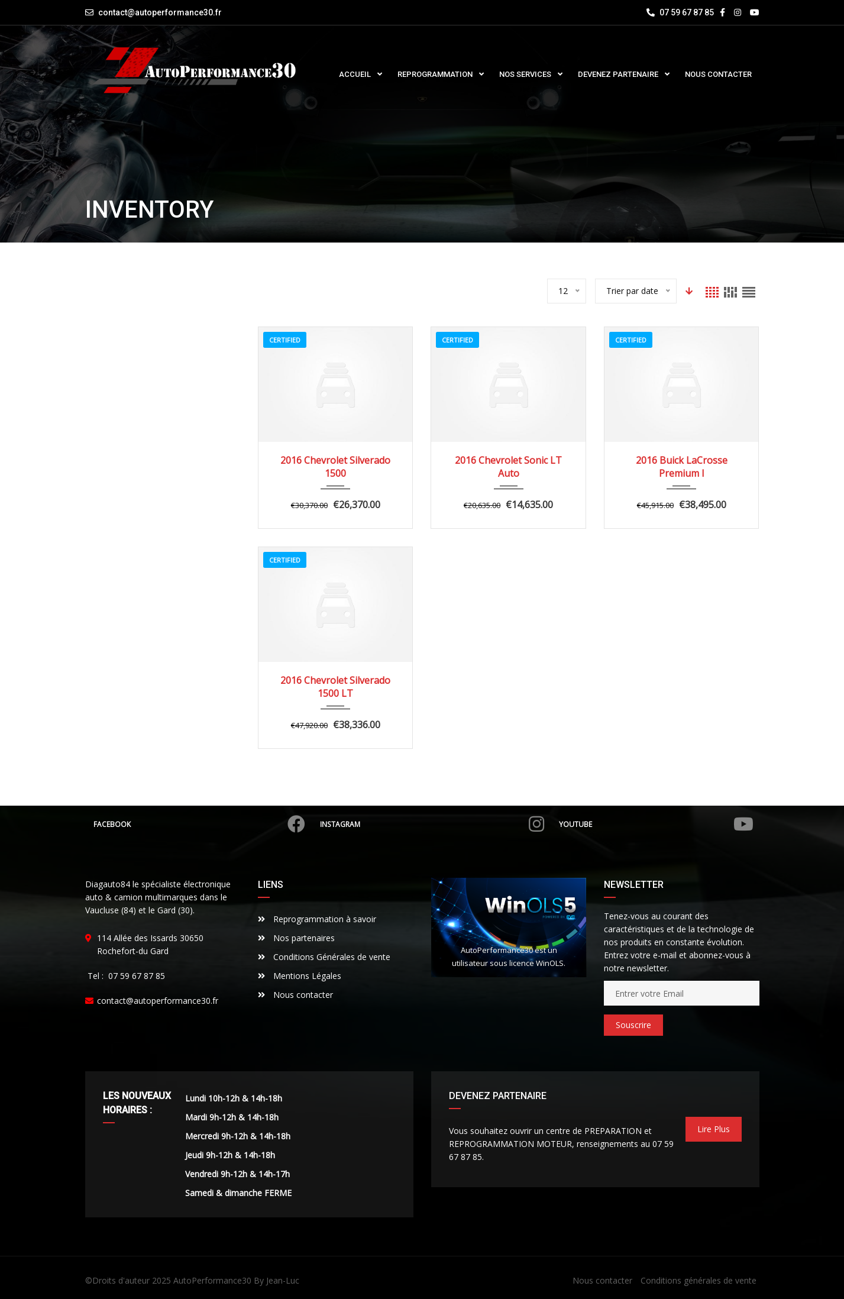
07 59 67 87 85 (680, 12)
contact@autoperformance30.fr (160, 12)
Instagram (432, 824)
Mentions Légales (299, 975)
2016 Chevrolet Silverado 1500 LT (335, 687)
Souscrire (633, 1024)
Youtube (655, 824)
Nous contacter (295, 994)
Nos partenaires (296, 937)
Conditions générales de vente (698, 1280)
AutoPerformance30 (212, 1280)
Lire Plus (713, 1129)
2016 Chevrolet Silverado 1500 (335, 467)
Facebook (200, 824)
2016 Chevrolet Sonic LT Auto (508, 467)
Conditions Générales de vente (324, 956)
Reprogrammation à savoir (317, 919)
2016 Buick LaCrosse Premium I (681, 467)
